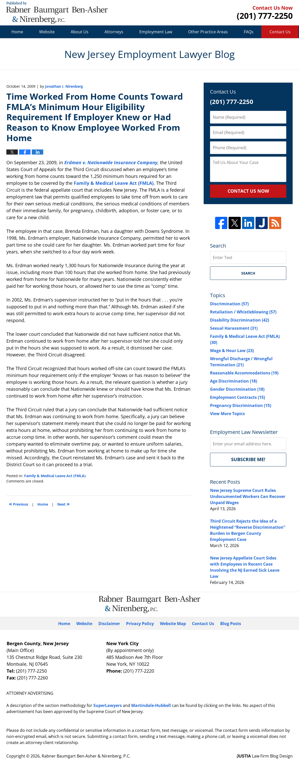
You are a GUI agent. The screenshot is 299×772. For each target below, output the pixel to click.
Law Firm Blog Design (264, 756)
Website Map (173, 623)
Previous (18, 503)
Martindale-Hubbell (151, 705)
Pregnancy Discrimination (240, 405)
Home (17, 32)
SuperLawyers (107, 705)
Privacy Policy (140, 623)
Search (248, 273)
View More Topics (227, 413)
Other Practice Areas (208, 32)
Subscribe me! (248, 459)
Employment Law (155, 32)
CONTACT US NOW (248, 191)
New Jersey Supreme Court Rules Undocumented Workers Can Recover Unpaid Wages (247, 496)
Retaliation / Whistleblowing (243, 312)
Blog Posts (230, 623)
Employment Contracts (237, 397)
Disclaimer (109, 623)
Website (47, 32)
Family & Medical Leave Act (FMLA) (114, 183)
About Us (79, 32)
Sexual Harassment (234, 328)
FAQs (248, 32)
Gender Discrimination (237, 389)
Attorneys (113, 32)
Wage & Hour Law (232, 350)
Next (63, 503)
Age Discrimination (233, 381)
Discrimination (229, 304)
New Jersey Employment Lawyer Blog (57, 13)
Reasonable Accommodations (244, 373)
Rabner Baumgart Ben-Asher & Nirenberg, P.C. (86, 756)
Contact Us (280, 32)
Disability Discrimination (239, 320)
